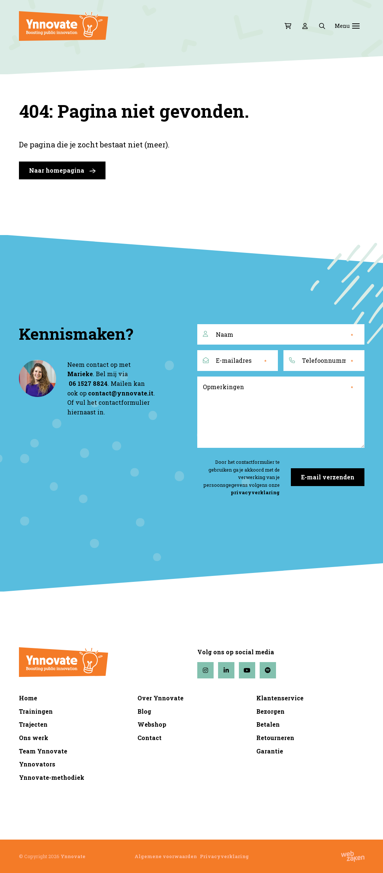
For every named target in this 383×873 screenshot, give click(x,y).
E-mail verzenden (327, 477)
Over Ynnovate (160, 698)
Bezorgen (270, 711)
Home (28, 698)
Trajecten (33, 724)
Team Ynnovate (43, 751)
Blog (144, 711)
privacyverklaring (255, 492)
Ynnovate (73, 856)
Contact (149, 738)
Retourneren (275, 738)
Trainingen (36, 711)
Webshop (151, 724)
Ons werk (33, 738)
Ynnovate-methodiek (51, 777)
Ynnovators (37, 764)
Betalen (268, 724)
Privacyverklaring (224, 856)
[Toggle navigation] (356, 26)
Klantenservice (280, 698)
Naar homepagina (62, 170)
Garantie (269, 751)
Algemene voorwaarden (165, 856)
